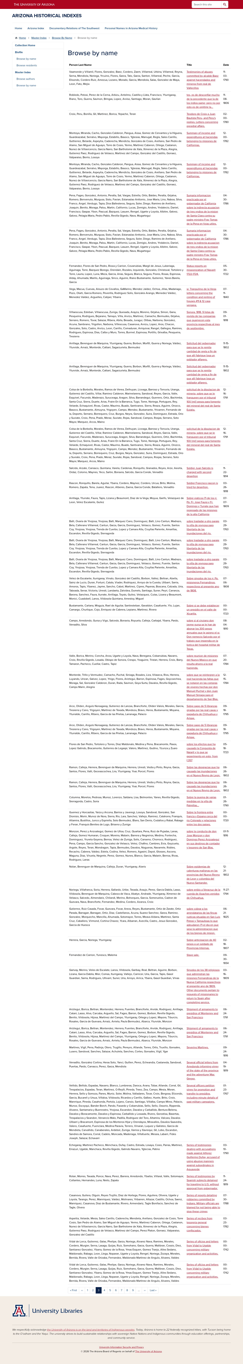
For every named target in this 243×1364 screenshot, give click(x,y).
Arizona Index (36, 28)
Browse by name (26, 59)
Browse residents (27, 65)
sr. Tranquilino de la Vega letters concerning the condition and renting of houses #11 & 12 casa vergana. (201, 297)
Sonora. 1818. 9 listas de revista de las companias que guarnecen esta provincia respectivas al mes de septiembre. (203, 320)
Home (18, 28)
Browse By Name (62, 38)
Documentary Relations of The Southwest (74, 28)
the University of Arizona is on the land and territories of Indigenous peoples (90, 1329)
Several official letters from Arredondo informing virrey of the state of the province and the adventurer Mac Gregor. (203, 1070)
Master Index (39, 38)
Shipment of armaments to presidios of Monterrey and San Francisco (202, 1013)
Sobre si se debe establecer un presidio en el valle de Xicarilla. (203, 609)
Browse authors (26, 79)
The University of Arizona (148, 1351)
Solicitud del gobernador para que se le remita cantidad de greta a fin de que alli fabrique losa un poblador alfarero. (202, 351)
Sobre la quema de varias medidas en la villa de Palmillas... (201, 801)
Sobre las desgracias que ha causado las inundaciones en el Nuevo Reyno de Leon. (203, 771)
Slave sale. (193, 955)
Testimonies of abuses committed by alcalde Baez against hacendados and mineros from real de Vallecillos (203, 80)
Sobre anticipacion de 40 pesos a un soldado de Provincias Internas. (201, 944)
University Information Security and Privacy (121, 1347)
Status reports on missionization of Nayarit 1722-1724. (201, 270)
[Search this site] (206, 4)
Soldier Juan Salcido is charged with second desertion (200, 472)
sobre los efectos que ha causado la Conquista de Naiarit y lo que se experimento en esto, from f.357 (202, 752)
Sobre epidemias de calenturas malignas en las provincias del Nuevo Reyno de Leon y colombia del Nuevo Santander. (203, 875)
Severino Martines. (198, 1047)
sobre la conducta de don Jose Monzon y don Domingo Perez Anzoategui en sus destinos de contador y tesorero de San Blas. (203, 839)
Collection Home (25, 45)
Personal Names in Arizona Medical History (131, 28)
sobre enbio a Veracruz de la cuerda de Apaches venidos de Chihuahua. (203, 894)
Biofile (19, 52)
